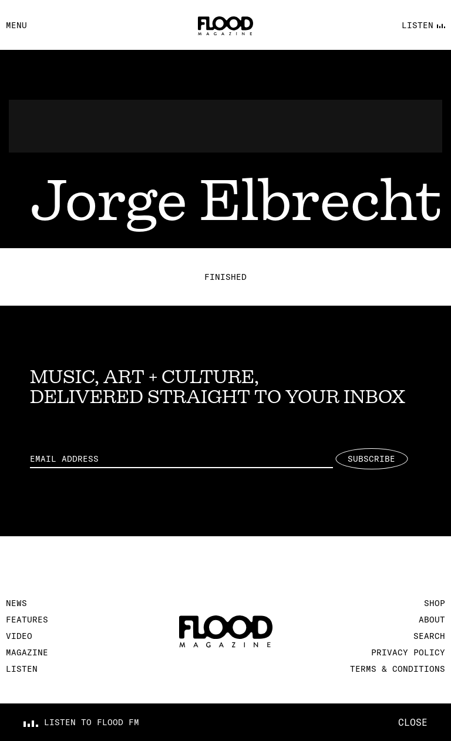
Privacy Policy (408, 652)
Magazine (27, 652)
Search (429, 636)
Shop (434, 603)
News (16, 603)
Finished (225, 277)
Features (27, 619)
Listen (22, 669)
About (432, 619)
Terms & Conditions (397, 669)
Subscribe (371, 458)
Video (19, 636)
